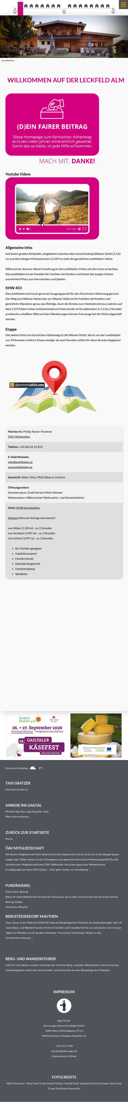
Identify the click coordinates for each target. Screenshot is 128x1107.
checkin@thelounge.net (64, 1051)
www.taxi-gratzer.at (16, 789)
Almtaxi (13, 518)
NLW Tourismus (16, 1083)
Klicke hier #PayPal (16, 906)
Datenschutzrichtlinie (64, 1056)
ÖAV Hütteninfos (19, 436)
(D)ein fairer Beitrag (16, 891)
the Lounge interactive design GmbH (64, 1025)
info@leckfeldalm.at (20, 462)
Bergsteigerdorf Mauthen (74, 922)
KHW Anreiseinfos (28, 507)
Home (8, 838)
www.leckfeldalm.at (20, 467)
